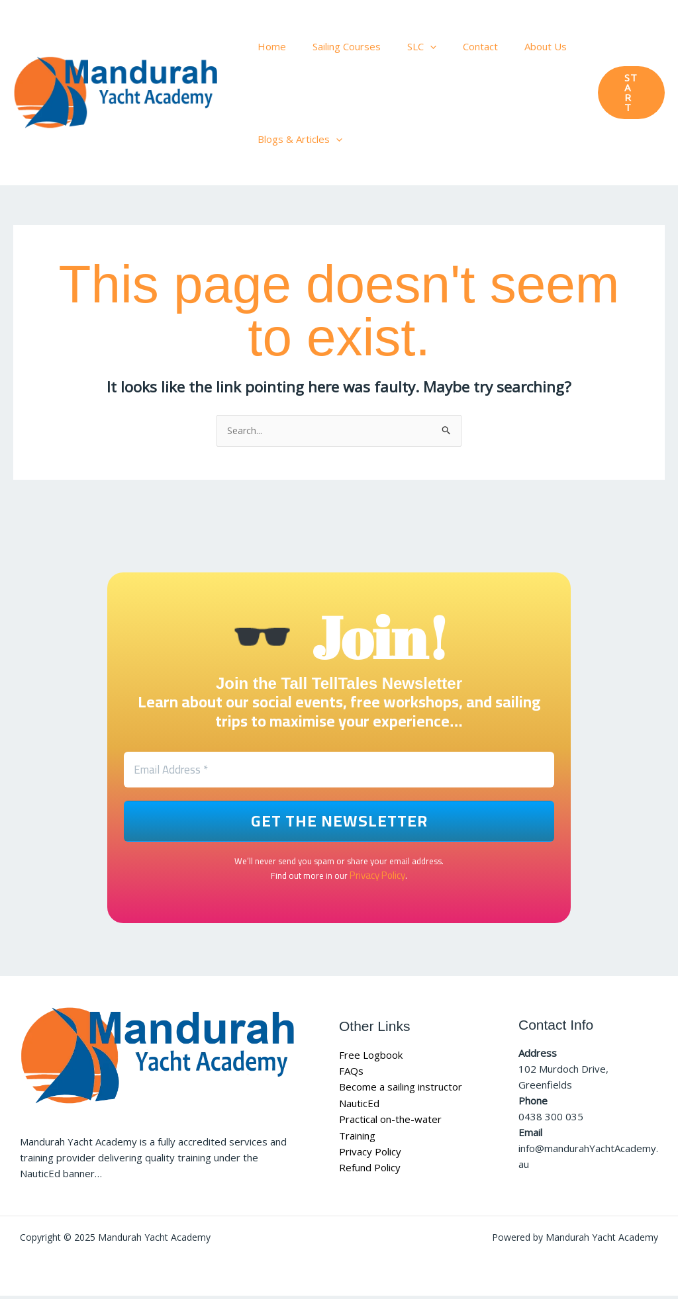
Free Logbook (371, 1058)
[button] (629, 92)
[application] (413, 46)
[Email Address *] (339, 773)
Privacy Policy (377, 879)
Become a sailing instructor (400, 1090)
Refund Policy (370, 1170)
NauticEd (359, 1106)
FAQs (351, 1074)
